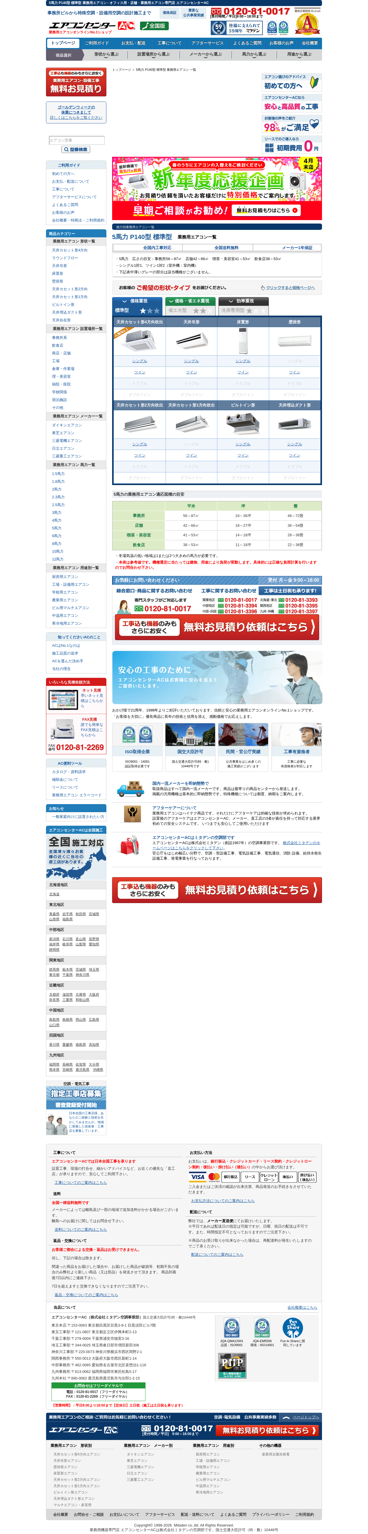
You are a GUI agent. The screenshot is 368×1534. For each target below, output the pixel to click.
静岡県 (54, 950)
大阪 (189, 141)
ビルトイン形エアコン (70, 1492)
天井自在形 (61, 320)
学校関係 (59, 392)
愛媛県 (67, 1045)
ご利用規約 (304, 1514)
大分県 (94, 1064)
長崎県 (67, 1064)
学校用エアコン (65, 592)
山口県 (54, 1025)
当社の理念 (61, 669)
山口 (153, 131)
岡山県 (81, 1020)
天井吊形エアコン (67, 1461)
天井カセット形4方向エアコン (76, 1454)
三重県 (67, 1000)
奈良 (196, 141)
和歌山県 (82, 1000)
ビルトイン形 (63, 304)
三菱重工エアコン (67, 456)
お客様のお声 (281, 43)
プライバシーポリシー (271, 1514)
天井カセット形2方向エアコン (76, 1480)
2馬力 (57, 489)
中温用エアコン (65, 615)
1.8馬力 (58, 481)
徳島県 (81, 1045)
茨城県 (81, 970)
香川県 (54, 1045)
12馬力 (58, 559)
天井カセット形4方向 (70, 250)
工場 (56, 361)
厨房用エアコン (65, 577)
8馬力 (57, 543)
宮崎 (141, 143)
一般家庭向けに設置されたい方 (78, 816)
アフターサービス (207, 43)
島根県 (67, 1020)
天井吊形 (59, 266)
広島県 (94, 1020)
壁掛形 (57, 281)
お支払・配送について (70, 181)
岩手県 (67, 914)
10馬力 (58, 551)
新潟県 (54, 939)
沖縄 (124, 149)
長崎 (126, 133)
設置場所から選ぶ (153, 54)
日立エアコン (63, 448)
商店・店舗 (61, 353)
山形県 (54, 919)
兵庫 (181, 131)
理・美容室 (61, 376)
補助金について (65, 779)
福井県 (54, 944)
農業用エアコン (65, 600)
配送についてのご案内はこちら (217, 1254)
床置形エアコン (65, 1473)
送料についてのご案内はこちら (81, 1229)
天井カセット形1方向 (70, 297)
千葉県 (67, 975)
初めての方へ (63, 173)
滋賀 (204, 131)
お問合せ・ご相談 (89, 1514)
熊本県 (54, 1070)
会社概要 (310, 43)
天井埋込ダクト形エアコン (74, 1499)
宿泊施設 (59, 400)
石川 (204, 120)
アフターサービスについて (74, 197)
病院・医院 (61, 384)
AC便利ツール (70, 763)
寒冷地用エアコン (67, 623)
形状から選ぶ (106, 54)
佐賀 (133, 133)
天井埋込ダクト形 (67, 312)
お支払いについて (124, 1514)
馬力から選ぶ (254, 54)
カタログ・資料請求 (69, 772)
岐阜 (213, 128)
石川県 (67, 939)
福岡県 (54, 1064)
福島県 (67, 919)
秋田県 (81, 914)
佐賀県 (81, 1064)
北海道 (238, 86)
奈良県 (54, 1000)
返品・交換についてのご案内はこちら (86, 1295)
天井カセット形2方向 (70, 289)
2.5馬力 (58, 505)
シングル (139, 361)
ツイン (139, 372)
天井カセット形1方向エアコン (76, 1486)
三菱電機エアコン (67, 440)
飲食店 (57, 345)
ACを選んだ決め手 (67, 661)
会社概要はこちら (302, 1307)
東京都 (54, 975)
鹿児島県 (82, 1070)
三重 (204, 141)
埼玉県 (94, 970)
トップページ (63, 43)
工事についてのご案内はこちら (81, 1182)
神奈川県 (82, 975)
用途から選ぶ (299, 54)
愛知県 (94, 944)
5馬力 (57, 528)
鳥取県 (54, 1020)
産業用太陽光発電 (276, 1454)
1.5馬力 (58, 474)
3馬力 (57, 512)
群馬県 (54, 970)
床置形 (57, 273)
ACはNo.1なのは (66, 645)
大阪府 (94, 995)
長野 (223, 128)
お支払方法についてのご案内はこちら (223, 1201)
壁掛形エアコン (65, 1467)
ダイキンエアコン (67, 425)
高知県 (94, 1045)
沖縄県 (98, 1070)
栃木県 (67, 970)
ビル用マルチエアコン (70, 608)
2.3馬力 (58, 497)
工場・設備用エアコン (70, 584)
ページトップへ (306, 1417)
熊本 (133, 143)
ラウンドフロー (65, 258)
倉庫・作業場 (63, 369)
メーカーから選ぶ (205, 54)
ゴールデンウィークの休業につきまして (76, 112)
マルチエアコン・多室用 (72, 1505)
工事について (170, 43)
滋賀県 (67, 995)
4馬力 (57, 520)
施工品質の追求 (65, 653)
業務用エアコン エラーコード (77, 795)
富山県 (81, 939)
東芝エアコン (63, 433)
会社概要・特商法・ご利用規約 (78, 220)
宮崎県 (67, 1070)
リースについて (65, 787)
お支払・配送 (133, 43)
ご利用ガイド (97, 43)
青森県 (54, 914)
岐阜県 (67, 944)
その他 (57, 407)
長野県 (94, 939)
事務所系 (59, 337)
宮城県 (94, 914)
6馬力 (57, 536)
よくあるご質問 (247, 43)
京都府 (54, 995)
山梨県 (81, 944)
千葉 (244, 141)
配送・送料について (197, 1514)
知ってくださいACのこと (79, 637)
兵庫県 (81, 995)
